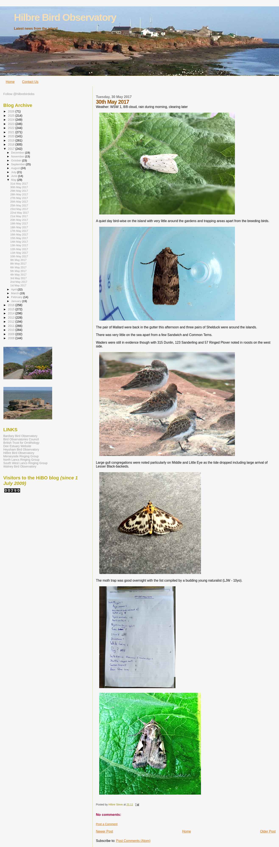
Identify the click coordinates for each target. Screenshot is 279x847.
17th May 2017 (19, 231)
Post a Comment (106, 824)
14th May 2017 (19, 241)
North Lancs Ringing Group (21, 459)
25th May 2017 (19, 205)
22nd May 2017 (19, 212)
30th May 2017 (19, 187)
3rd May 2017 (18, 278)
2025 (11, 115)
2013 (11, 317)
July (14, 172)
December (18, 152)
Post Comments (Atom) (133, 841)
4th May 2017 (18, 274)
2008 (11, 338)
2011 (11, 326)
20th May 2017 (19, 219)
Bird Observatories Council (21, 439)
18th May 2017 (19, 227)
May (14, 179)
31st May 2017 (19, 183)
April (14, 289)
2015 (11, 309)
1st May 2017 (18, 285)
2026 (11, 111)
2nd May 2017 (18, 281)
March (15, 293)
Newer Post (104, 831)
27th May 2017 (19, 198)
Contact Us (30, 82)
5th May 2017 (18, 271)
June (14, 176)
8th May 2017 (18, 263)
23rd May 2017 (19, 209)
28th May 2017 (19, 194)
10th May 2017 (19, 256)
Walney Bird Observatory (19, 466)
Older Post (268, 831)
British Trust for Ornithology (21, 442)
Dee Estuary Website (17, 446)
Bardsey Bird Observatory (20, 436)
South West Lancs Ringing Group (25, 463)
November (18, 156)
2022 (11, 128)
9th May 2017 (18, 260)
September (18, 164)
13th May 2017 (19, 245)
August (16, 168)
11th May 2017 (19, 252)
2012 (11, 321)
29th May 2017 (19, 190)
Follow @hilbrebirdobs (19, 94)
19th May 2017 (19, 223)
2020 (11, 136)
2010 (11, 330)
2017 (11, 148)
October (16, 160)
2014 (11, 313)
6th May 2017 (18, 267)
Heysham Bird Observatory (21, 449)
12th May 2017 (19, 249)
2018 (11, 144)
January (16, 301)
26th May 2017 (19, 201)
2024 (11, 119)
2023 (11, 124)
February (17, 297)
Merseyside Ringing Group (21, 456)
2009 (11, 334)
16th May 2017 (19, 234)
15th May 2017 (19, 238)
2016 (11, 305)
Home (10, 82)
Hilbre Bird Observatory (65, 17)
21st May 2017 (19, 216)
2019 (11, 140)
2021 (11, 132)
